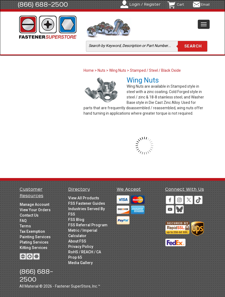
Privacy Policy (80, 246)
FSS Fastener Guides (86, 203)
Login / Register (145, 4)
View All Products (83, 198)
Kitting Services (33, 247)
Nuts (101, 70)
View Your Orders (35, 210)
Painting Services (35, 237)
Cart (180, 4)
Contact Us (29, 215)
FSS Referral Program (88, 225)
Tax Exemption (32, 231)
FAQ (23, 221)
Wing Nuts (117, 70)
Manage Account (34, 204)
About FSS (77, 241)
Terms (25, 226)
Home (89, 70)
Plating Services (34, 242)
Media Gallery (80, 263)
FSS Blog (76, 219)
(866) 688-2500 (43, 4)
